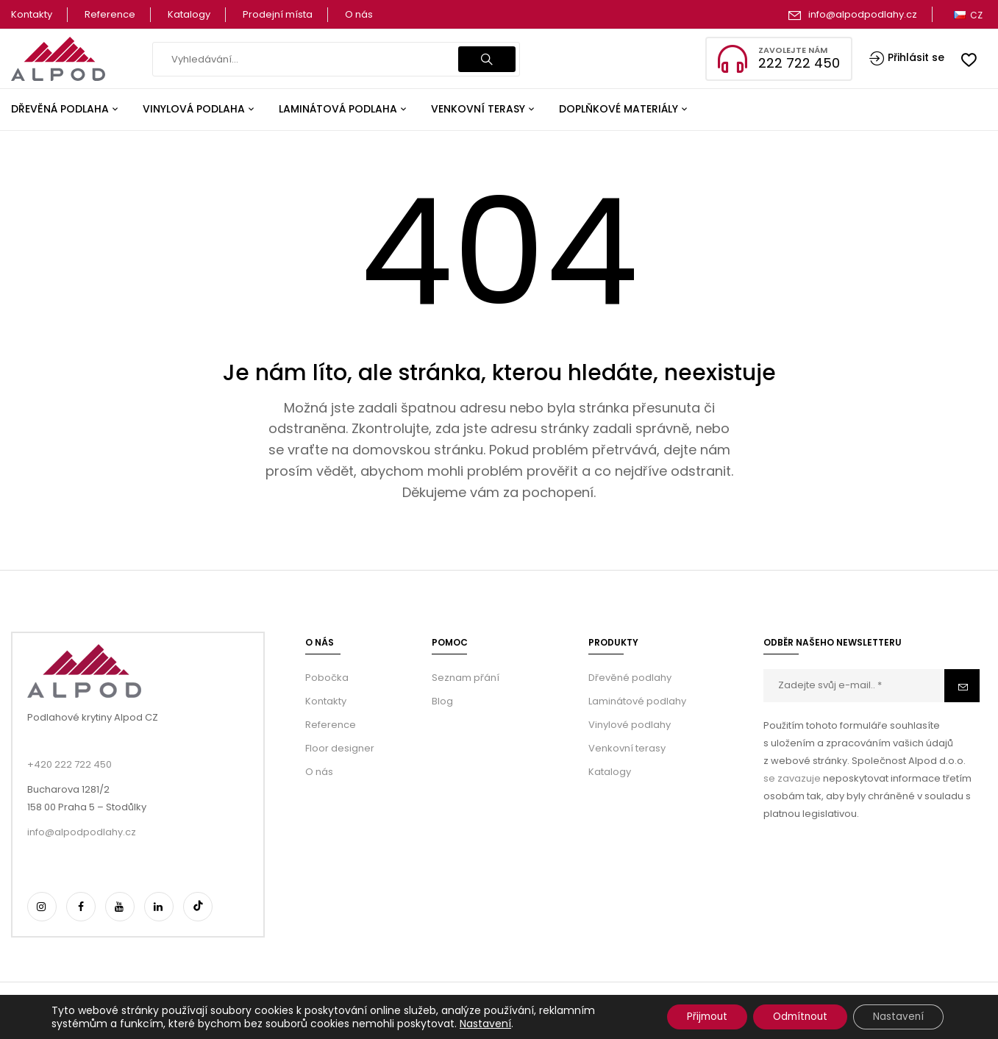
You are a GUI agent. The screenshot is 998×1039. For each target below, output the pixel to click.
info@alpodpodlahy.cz (862, 14)
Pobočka (327, 678)
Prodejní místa (278, 14)
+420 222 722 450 (69, 764)
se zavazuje (792, 778)
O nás (359, 14)
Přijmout (690, 1016)
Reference (110, 14)
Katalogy (189, 14)
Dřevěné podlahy (629, 678)
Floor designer (339, 748)
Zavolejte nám (792, 50)
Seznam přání (465, 678)
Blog (442, 701)
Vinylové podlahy (629, 725)
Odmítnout (791, 1016)
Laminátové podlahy (637, 701)
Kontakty (31, 14)
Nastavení (485, 1022)
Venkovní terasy (627, 748)
